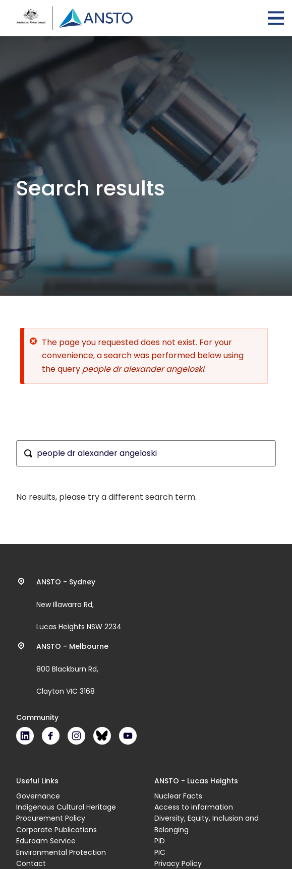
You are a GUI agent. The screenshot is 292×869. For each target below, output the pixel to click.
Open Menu (276, 18)
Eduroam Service (46, 841)
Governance (38, 796)
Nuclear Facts (178, 796)
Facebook (51, 736)
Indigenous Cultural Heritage (66, 807)
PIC (159, 852)
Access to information (193, 807)
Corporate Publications (56, 830)
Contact (31, 863)
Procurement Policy (50, 818)
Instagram (76, 736)
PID (159, 841)
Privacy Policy (178, 863)
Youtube (128, 736)
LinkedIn (25, 736)
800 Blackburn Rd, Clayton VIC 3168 (72, 669)
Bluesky (102, 736)
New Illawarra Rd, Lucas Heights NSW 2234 (79, 604)
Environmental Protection (61, 852)
